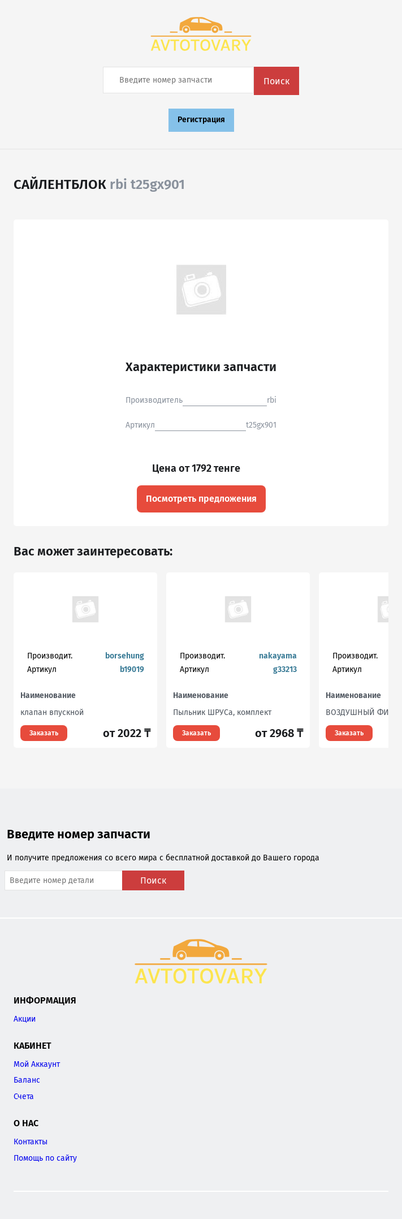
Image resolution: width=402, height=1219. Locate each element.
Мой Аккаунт (37, 1064)
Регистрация (201, 119)
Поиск (276, 81)
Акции (25, 1019)
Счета (24, 1096)
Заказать (43, 733)
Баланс (27, 1080)
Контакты (30, 1142)
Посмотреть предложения (201, 498)
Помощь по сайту (45, 1158)
